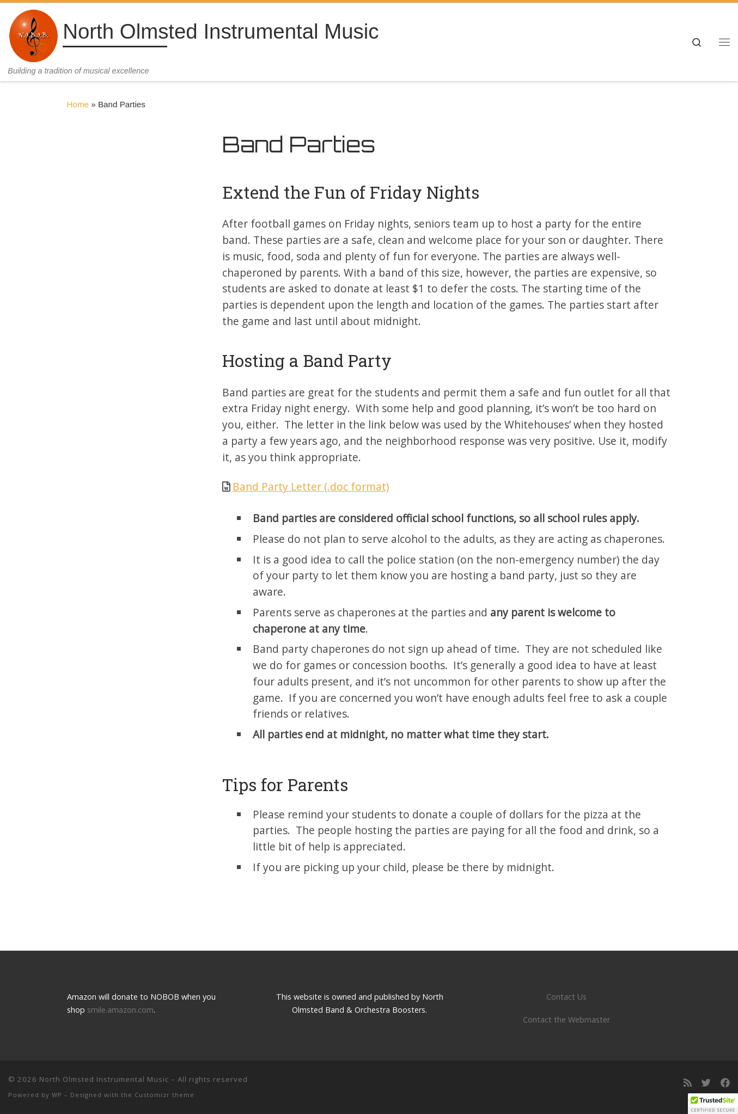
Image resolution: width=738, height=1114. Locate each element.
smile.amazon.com (120, 1010)
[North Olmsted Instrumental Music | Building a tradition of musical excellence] (33, 34)
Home (78, 104)
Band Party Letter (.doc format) (311, 486)
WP (57, 1095)
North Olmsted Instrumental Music (104, 1079)
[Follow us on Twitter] (706, 1083)
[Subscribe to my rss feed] (688, 1083)
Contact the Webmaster (566, 1019)
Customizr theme (164, 1095)
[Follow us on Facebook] (725, 1083)
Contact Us (566, 996)
